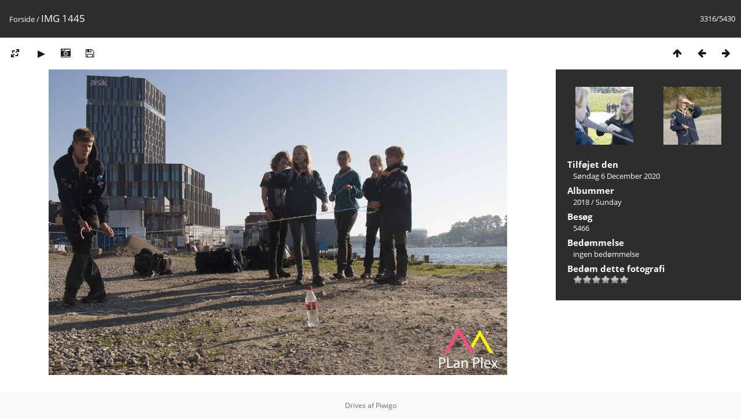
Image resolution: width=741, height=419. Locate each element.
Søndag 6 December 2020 (616, 176)
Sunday (609, 202)
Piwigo (386, 405)
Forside (22, 19)
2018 (581, 202)
